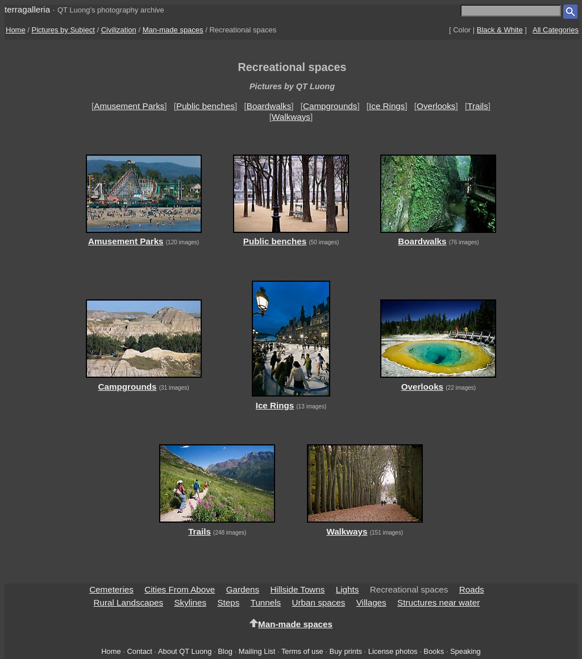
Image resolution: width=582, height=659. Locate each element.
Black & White (500, 30)
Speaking (465, 651)
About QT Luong (184, 651)
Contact (139, 651)
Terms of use (302, 651)
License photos (393, 651)
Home (16, 30)
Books (433, 651)
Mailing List (257, 651)
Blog (225, 651)
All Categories (556, 30)
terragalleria (27, 9)
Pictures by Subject (63, 30)
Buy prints (346, 651)
